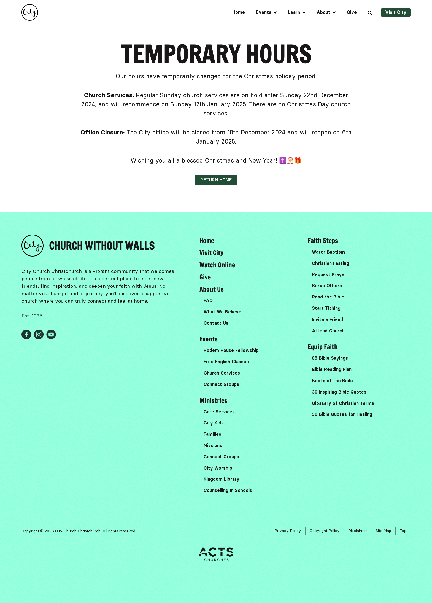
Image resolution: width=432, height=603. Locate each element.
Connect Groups (221, 384)
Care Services (219, 411)
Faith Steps (323, 240)
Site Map (383, 530)
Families (212, 434)
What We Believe (222, 311)
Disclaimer (357, 530)
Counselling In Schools (228, 490)
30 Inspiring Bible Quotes (339, 392)
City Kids (214, 423)
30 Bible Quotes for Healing (342, 414)
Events (208, 339)
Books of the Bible (332, 380)
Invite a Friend (327, 319)
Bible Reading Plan (332, 369)
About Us (211, 289)
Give (352, 12)
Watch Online (217, 265)
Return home (216, 179)
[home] (29, 12)
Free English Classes (226, 361)
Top (403, 530)
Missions (213, 445)
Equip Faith (323, 346)
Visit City (395, 12)
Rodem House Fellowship (231, 350)
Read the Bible (328, 297)
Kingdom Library (221, 479)
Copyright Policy (325, 530)
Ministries (213, 400)
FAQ (208, 300)
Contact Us (216, 323)
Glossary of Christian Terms (343, 403)
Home (238, 12)
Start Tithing (326, 308)
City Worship (218, 468)
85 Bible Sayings (330, 358)
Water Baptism (328, 252)
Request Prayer (329, 274)
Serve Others (327, 285)
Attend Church (328, 330)
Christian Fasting (330, 263)
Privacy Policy (287, 530)
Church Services (222, 373)
